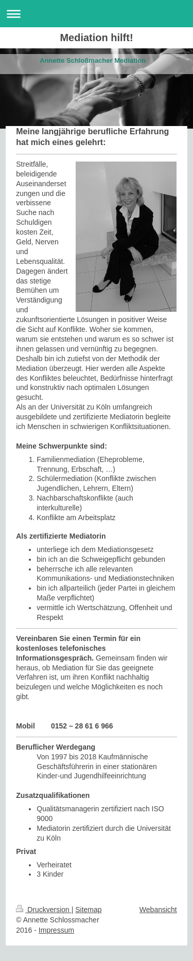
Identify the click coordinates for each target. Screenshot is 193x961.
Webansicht (158, 909)
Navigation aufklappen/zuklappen (96, 14)
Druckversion (43, 909)
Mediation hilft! (96, 37)
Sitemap (88, 909)
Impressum (56, 930)
